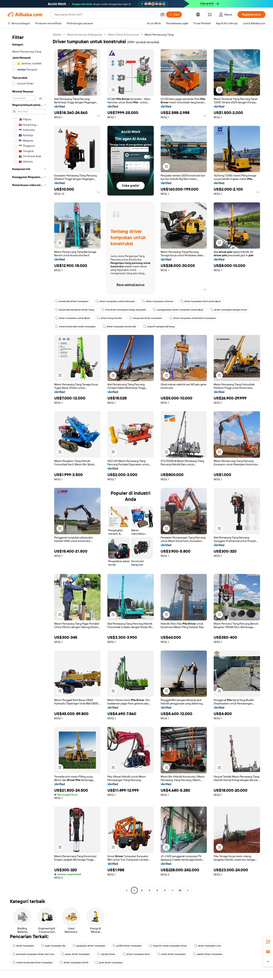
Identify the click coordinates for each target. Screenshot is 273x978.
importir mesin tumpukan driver (168, 945)
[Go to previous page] (126, 890)
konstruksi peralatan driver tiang (74, 309)
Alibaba (57, 34)
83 (180, 890)
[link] (268, 942)
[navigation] (29, 463)
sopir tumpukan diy (53, 945)
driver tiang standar (109, 318)
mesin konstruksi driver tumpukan (32, 962)
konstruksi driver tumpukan (71, 301)
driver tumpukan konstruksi (119, 326)
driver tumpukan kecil (136, 954)
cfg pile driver (106, 954)
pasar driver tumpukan (75, 954)
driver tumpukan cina (207, 945)
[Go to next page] (187, 890)
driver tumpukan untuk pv (157, 301)
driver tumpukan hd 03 (74, 962)
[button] (162, 14)
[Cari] (174, 14)
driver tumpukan (23, 945)
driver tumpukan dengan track (228, 309)
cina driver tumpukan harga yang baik (123, 309)
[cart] (210, 15)
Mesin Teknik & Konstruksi (123, 34)
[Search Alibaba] (106, 14)
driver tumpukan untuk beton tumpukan (192, 318)
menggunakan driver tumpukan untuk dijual (178, 309)
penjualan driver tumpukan (89, 945)
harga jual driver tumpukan (145, 318)
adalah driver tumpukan (207, 954)
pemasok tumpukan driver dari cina (33, 954)
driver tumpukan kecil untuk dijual (200, 301)
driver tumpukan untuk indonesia (115, 301)
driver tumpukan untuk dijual (72, 318)
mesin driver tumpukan (171, 954)
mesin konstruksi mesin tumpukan (75, 326)
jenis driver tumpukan (108, 962)
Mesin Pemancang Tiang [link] (159, 34)
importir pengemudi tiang (159, 326)
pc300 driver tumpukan (127, 945)
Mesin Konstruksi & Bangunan (84, 34)
